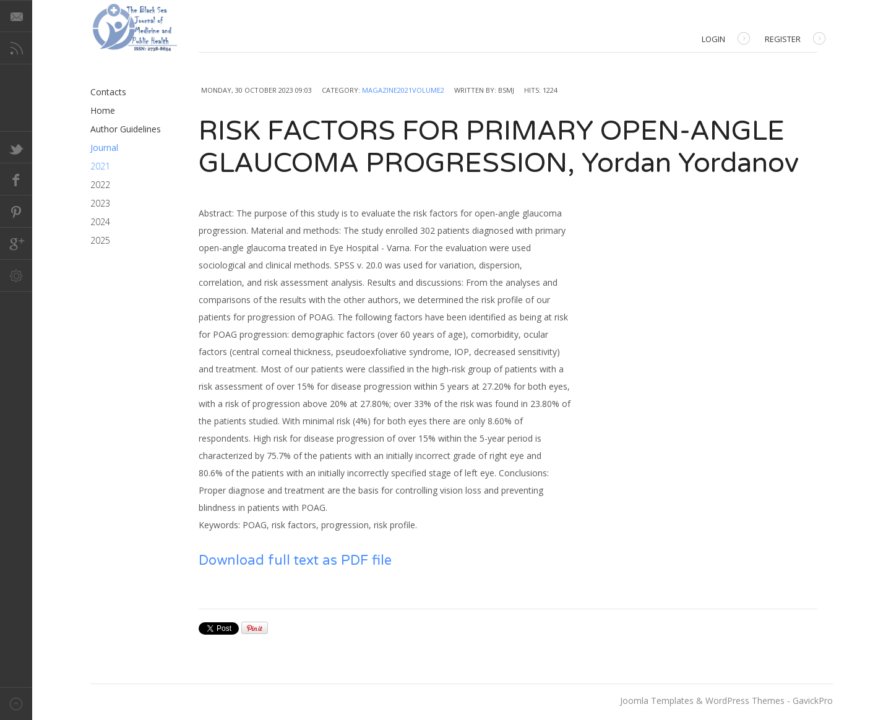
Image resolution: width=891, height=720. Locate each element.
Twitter (16, 147)
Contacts (108, 92)
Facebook (16, 179)
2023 (100, 203)
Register (795, 40)
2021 (100, 166)
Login (726, 40)
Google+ (16, 244)
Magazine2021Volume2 (403, 90)
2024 (100, 222)
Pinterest (16, 211)
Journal (104, 147)
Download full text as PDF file (295, 560)
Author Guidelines (125, 129)
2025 (100, 240)
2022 (100, 185)
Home (102, 110)
